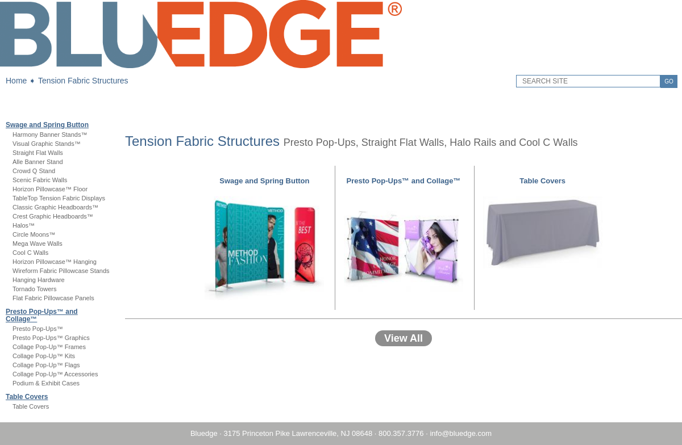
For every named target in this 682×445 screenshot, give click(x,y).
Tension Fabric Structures (83, 80)
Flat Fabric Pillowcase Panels (53, 298)
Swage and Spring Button (47, 125)
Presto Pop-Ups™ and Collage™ (42, 315)
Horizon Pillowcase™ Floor (50, 189)
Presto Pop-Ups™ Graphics (51, 337)
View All (403, 338)
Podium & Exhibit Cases (46, 383)
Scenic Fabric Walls (40, 180)
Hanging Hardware (39, 279)
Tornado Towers (34, 289)
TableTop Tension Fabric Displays (59, 198)
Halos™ (24, 225)
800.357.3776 (401, 433)
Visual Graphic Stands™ (47, 143)
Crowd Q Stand (34, 170)
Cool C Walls (30, 252)
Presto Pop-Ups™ (38, 328)
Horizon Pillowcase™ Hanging (55, 261)
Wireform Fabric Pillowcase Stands (61, 270)
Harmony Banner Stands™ (50, 134)
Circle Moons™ (34, 234)
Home (16, 80)
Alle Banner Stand (38, 161)
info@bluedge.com (461, 433)
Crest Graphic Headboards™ (53, 216)
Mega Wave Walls (38, 243)
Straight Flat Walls (38, 152)
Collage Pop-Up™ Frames (49, 346)
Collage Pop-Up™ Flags (46, 365)
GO (668, 81)
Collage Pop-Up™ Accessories (55, 374)
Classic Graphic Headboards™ (55, 207)
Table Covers (27, 397)
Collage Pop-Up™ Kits (44, 355)
